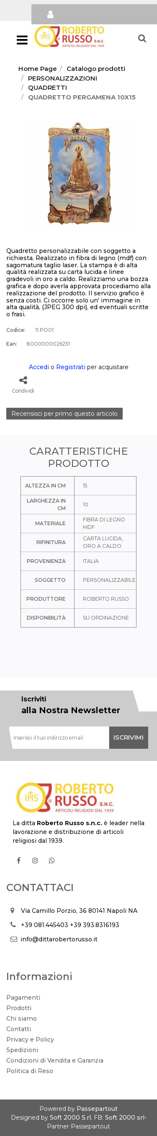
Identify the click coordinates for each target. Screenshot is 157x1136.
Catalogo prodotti (96, 69)
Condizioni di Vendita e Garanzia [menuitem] (54, 1060)
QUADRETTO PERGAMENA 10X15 (82, 97)
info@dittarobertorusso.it (59, 939)
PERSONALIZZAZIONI (62, 78)
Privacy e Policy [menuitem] (30, 1039)
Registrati (70, 367)
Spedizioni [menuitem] (22, 1050)
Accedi (39, 367)
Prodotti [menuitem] (18, 1008)
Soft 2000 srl (124, 1117)
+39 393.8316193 (94, 925)
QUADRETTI (47, 87)
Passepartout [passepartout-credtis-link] (97, 1109)
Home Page (37, 69)
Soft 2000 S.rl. (71, 1117)
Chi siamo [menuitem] (21, 1018)
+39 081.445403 (44, 925)
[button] (78, 172)
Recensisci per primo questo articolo (64, 413)
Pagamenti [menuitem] (23, 997)
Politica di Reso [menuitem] (29, 1071)
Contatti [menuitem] (18, 1029)
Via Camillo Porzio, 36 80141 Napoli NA (79, 911)
